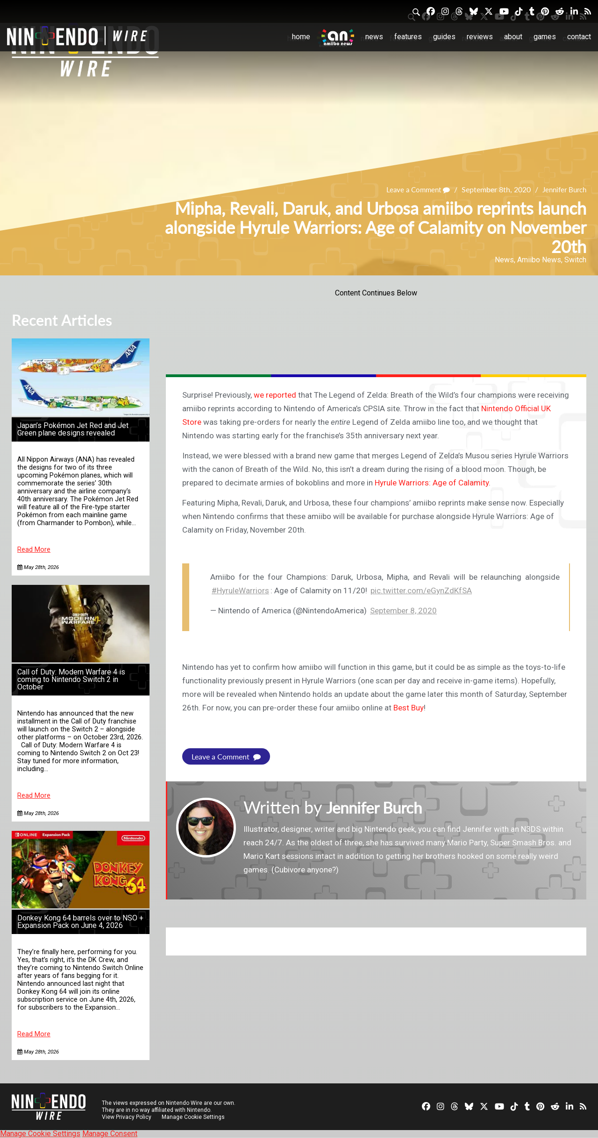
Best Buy (408, 707)
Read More (33, 550)
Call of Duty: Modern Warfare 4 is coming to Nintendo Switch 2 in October (71, 679)
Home (301, 36)
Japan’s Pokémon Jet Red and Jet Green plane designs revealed (72, 429)
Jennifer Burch (562, 189)
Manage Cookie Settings (193, 1117)
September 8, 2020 (403, 610)
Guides (444, 36)
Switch (575, 259)
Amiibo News (539, 259)
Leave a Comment (412, 189)
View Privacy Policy (126, 1117)
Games (545, 36)
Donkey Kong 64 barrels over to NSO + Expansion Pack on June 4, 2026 (80, 921)
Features (408, 36)
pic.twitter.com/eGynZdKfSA (421, 590)
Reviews (480, 36)
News (374, 36)
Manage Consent (109, 1133)
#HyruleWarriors (240, 590)
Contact (579, 36)
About (513, 36)
